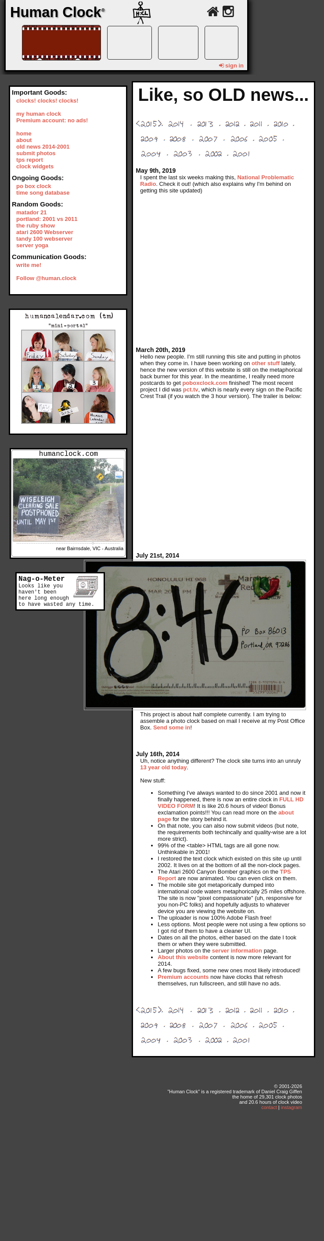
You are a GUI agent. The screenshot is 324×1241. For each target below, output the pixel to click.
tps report (29, 159)
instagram (291, 1107)
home (24, 133)
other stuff (266, 363)
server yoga (32, 245)
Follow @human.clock (46, 278)
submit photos (36, 153)
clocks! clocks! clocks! (47, 100)
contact (269, 1107)
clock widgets (35, 166)
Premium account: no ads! (52, 120)
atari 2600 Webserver (44, 232)
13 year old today (163, 767)
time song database (42, 192)
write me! (28, 265)
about (24, 140)
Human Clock (57, 12)
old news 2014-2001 (42, 146)
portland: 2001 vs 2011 (46, 219)
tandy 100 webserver (44, 238)
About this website (183, 957)
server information (237, 950)
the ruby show (35, 225)
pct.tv (190, 389)
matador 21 (31, 212)
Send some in (172, 727)
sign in (231, 65)
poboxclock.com (204, 383)
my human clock (38, 113)
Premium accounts (183, 977)
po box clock (33, 186)
